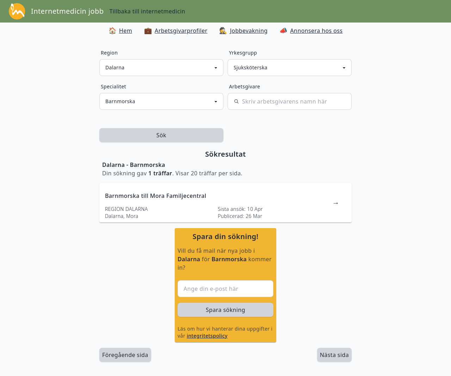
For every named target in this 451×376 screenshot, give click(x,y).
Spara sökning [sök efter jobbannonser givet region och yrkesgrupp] (225, 310)
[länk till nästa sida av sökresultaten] (334, 355)
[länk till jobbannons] (225, 203)
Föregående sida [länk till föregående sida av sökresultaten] (125, 355)
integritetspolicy (207, 335)
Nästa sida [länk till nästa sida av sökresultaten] (334, 355)
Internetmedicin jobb (67, 11)
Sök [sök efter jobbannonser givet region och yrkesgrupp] (161, 135)
